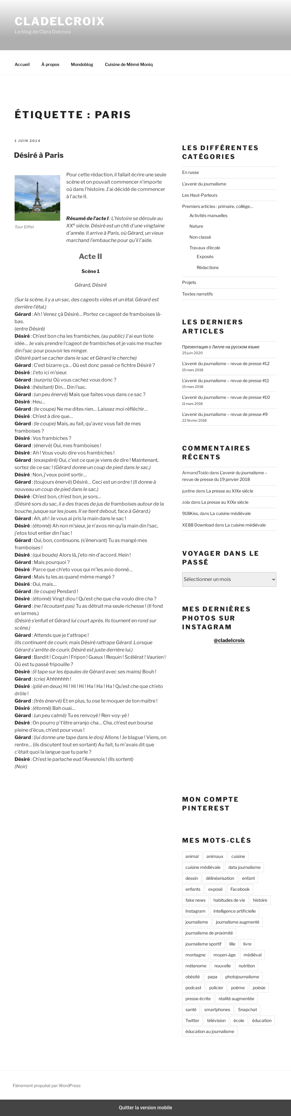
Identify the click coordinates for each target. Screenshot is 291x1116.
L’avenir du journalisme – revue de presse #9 (225, 414)
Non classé (200, 237)
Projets (189, 282)
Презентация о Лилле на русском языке (220, 346)
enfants (192, 889)
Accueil (22, 64)
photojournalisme (242, 976)
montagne (195, 954)
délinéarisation (220, 878)
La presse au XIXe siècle (229, 490)
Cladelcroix (60, 21)
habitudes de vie (229, 900)
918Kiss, (190, 513)
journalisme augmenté (237, 921)
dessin (191, 878)
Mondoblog (82, 64)
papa (212, 976)
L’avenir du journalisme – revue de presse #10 (226, 397)
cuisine (238, 856)
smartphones (217, 1009)
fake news (195, 900)
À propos (50, 64)
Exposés (205, 256)
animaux (214, 856)
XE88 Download (198, 524)
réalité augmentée (236, 998)
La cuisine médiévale (230, 513)
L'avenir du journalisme (204, 183)
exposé (215, 889)
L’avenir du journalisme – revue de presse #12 (225, 363)
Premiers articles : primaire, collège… (217, 206)
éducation (262, 1020)
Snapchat (247, 1009)
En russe (190, 172)
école (239, 1020)
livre (247, 943)
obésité (192, 976)
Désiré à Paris (39, 155)
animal (192, 856)
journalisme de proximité (209, 932)
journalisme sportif (203, 943)
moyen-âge (224, 954)
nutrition (247, 965)
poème (238, 987)
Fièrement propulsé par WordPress (47, 1085)
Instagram (195, 911)
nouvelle (222, 965)
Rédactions (208, 267)
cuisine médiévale (202, 867)
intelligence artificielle (234, 911)
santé (190, 1009)
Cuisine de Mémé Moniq (129, 64)
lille (232, 943)
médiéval (253, 954)
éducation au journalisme (209, 1031)
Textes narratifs (197, 293)
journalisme (196, 921)
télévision (216, 1020)
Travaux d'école (204, 247)
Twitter (192, 1020)
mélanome (195, 965)
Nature (196, 226)
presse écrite (198, 998)
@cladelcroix (229, 640)
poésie (259, 987)
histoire (260, 900)
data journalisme (244, 867)
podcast (193, 987)
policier (216, 987)
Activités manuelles (208, 215)
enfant (248, 878)
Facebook (240, 889)
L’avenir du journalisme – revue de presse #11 (225, 380)
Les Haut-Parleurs (199, 195)
